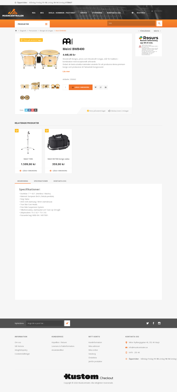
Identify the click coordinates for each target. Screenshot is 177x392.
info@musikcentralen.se (138, 347)
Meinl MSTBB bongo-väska (58, 159)
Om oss (18, 342)
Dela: (22, 110)
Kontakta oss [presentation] (60, 181)
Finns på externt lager (32, 40)
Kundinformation (95, 342)
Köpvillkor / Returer (59, 342)
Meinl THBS (28, 159)
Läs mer (66, 71)
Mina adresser (94, 346)
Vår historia (19, 346)
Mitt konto (158, 11)
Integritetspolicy (21, 350)
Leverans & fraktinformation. (63, 346)
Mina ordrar (93, 350)
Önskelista (92, 357)
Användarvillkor (58, 350)
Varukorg (92, 354)
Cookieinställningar (22, 354)
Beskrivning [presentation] (22, 181)
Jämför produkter (95, 361)
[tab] (23, 181)
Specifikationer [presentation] (41, 181)
